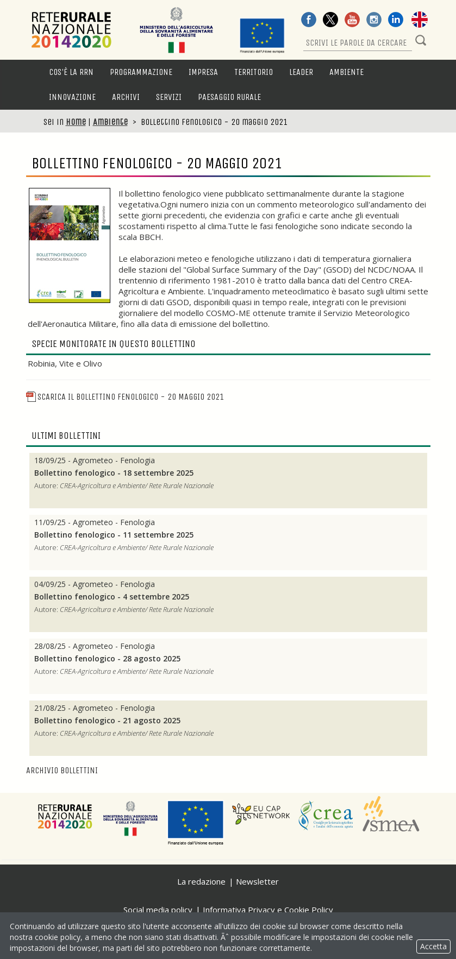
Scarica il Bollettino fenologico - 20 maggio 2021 (125, 397)
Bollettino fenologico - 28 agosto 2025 (107, 659)
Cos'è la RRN (71, 72)
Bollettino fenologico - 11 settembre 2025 (113, 535)
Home (76, 122)
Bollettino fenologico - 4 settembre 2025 (111, 597)
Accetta (433, 946)
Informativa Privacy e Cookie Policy (268, 909)
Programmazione (141, 72)
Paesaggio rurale (229, 97)
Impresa (203, 72)
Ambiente (346, 72)
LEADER (301, 72)
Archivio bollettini (62, 770)
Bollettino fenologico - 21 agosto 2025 (107, 720)
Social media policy (157, 909)
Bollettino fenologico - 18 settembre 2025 (113, 473)
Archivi (126, 97)
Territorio (253, 72)
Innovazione (72, 97)
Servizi (169, 97)
